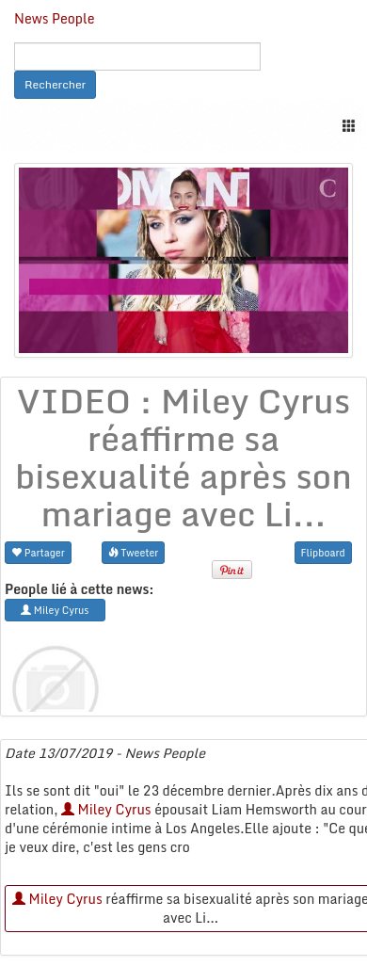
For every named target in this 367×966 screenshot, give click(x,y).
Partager (38, 552)
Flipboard (323, 552)
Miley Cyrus (106, 809)
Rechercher (55, 84)
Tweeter (133, 552)
